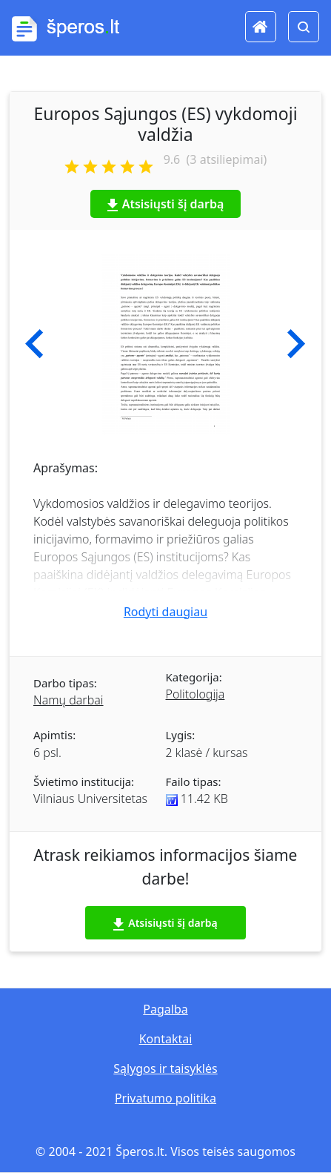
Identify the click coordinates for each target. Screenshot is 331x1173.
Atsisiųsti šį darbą (165, 204)
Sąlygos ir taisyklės (165, 1068)
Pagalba (165, 1009)
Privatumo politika (165, 1098)
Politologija (195, 694)
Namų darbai (68, 700)
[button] (34, 344)
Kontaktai (166, 1039)
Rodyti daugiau (165, 612)
